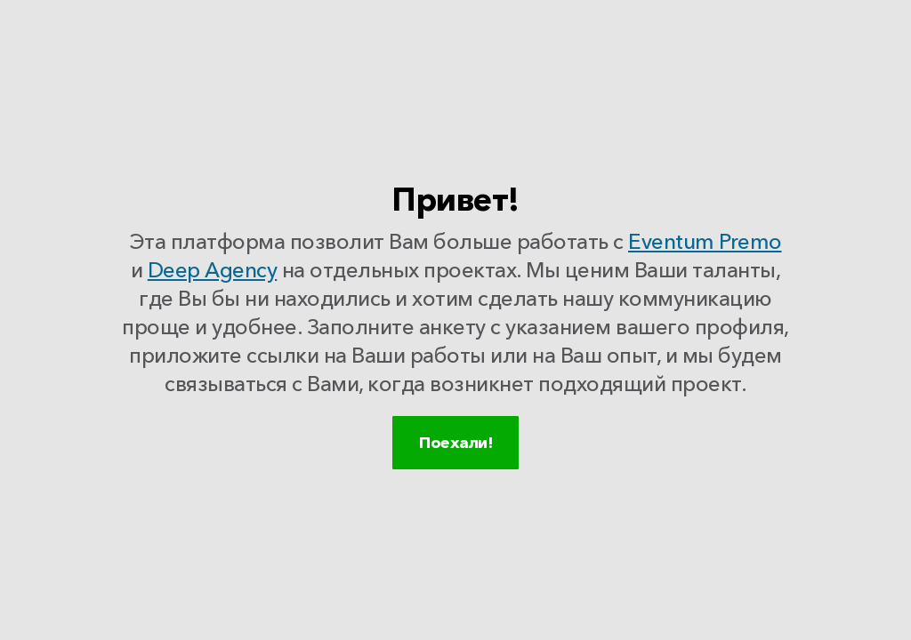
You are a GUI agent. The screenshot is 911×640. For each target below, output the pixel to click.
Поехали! (455, 465)
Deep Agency (213, 274)
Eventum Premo (705, 246)
